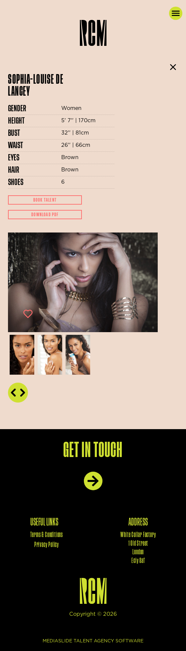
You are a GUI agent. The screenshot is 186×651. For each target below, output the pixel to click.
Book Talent (45, 200)
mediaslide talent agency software (93, 641)
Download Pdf (44, 215)
